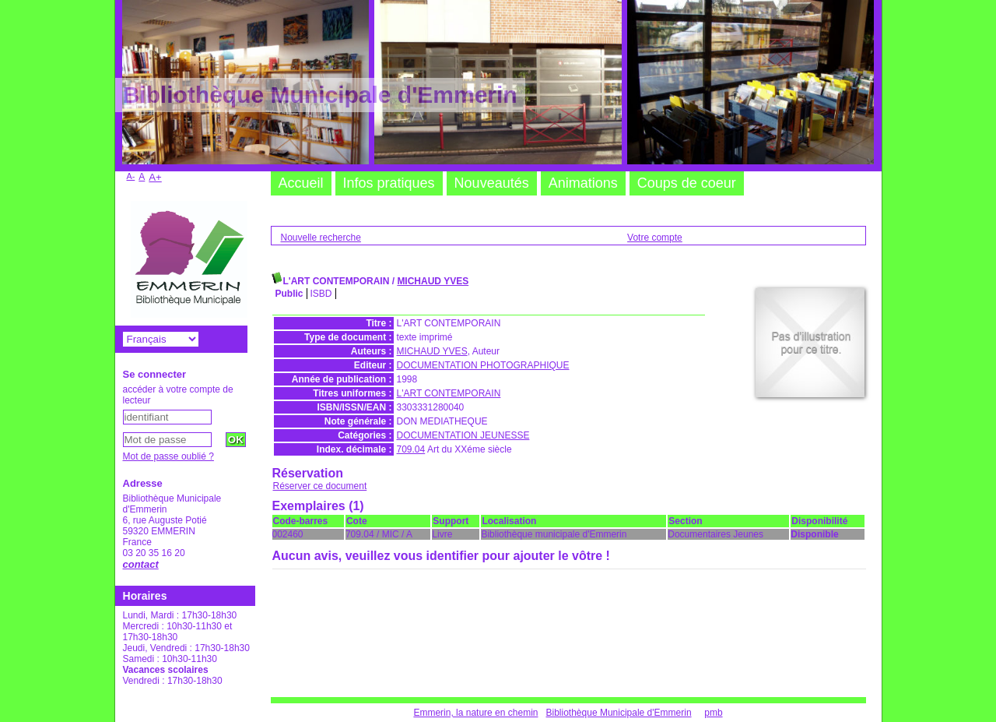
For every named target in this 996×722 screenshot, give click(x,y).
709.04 (411, 449)
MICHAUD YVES (432, 281)
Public (289, 293)
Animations (583, 183)
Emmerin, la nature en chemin (475, 712)
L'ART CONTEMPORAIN (449, 393)
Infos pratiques (389, 183)
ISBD (321, 293)
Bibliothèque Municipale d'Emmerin (619, 712)
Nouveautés (491, 183)
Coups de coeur (686, 183)
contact (141, 564)
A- (131, 176)
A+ (155, 177)
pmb (713, 712)
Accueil (301, 183)
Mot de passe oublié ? (168, 456)
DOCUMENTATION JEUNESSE (463, 435)
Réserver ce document (320, 486)
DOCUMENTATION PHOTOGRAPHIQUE (483, 365)
